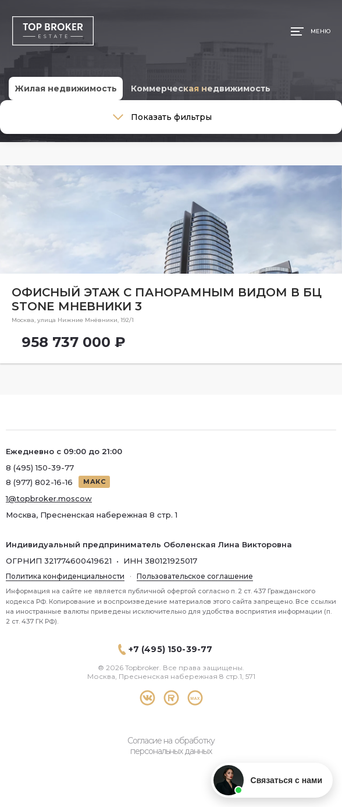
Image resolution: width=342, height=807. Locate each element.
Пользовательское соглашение (195, 576)
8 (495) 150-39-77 (40, 467)
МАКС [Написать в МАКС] (94, 481)
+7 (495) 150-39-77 (171, 649)
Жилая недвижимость (66, 88)
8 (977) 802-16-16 (39, 482)
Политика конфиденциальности (65, 576)
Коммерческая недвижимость (200, 88)
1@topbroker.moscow (49, 498)
